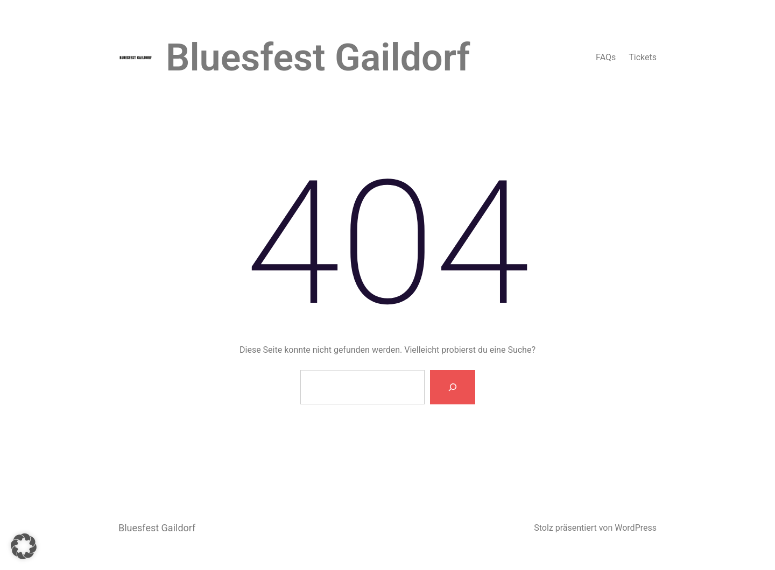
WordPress (636, 528)
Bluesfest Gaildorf (318, 57)
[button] (23, 546)
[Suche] (452, 387)
